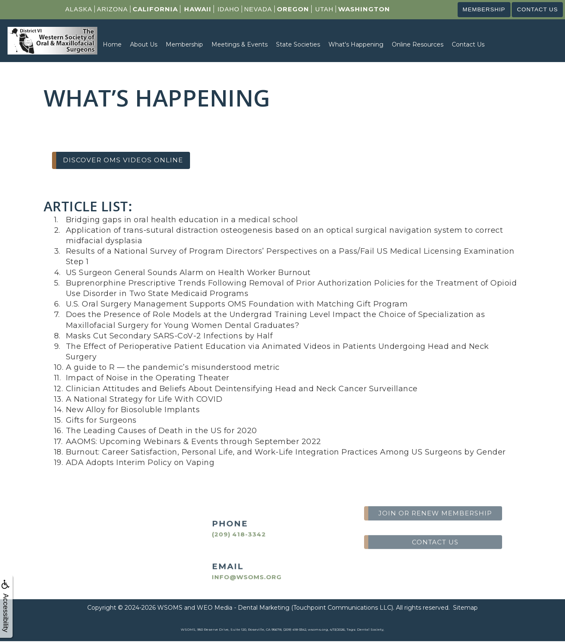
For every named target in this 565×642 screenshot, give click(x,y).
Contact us (535, 9)
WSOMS (169, 608)
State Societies (298, 45)
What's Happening (355, 45)
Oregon (289, 9)
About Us (143, 45)
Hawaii (194, 9)
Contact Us (468, 45)
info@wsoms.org (239, 577)
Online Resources (417, 45)
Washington (360, 9)
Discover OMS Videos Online (126, 160)
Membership (478, 9)
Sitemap (465, 608)
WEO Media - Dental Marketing (243, 608)
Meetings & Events (239, 45)
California (151, 9)
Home (112, 45)
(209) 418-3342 (232, 534)
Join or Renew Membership (435, 492)
